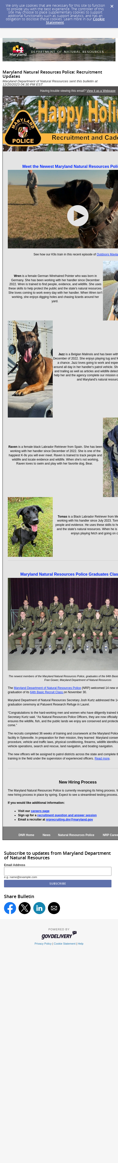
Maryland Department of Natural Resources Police (47, 688)
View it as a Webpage (101, 91)
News (46, 835)
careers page (40, 811)
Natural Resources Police (73, 835)
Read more (102, 758)
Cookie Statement (64, 943)
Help (80, 943)
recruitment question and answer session (67, 815)
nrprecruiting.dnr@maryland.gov (69, 819)
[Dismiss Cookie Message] (111, 5)
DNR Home (26, 835)
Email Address (14, 865)
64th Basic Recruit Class (47, 692)
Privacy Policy (43, 943)
